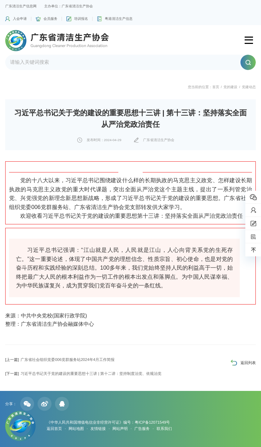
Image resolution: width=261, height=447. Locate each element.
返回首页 (54, 428)
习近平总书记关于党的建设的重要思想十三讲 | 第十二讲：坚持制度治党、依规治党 (83, 373)
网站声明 (120, 428)
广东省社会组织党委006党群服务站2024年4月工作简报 (59, 359)
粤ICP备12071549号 (152, 422)
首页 (215, 87)
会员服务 (50, 19)
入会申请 (20, 19)
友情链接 (98, 428)
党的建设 (230, 87)
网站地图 (76, 428)
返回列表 (248, 363)
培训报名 (81, 19)
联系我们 (164, 428)
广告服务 (142, 428)
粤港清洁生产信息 (119, 19)
